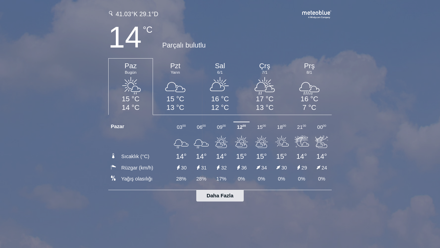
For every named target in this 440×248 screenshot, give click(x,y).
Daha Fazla (220, 195)
